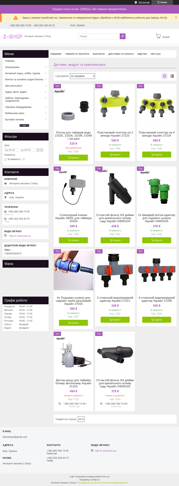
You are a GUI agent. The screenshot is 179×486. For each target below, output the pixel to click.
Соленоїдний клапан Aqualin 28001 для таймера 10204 (73, 218)
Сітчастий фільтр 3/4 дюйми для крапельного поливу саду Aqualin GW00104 (115, 218)
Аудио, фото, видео (16, 92)
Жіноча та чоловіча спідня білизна (24, 79)
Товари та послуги (77, 54)
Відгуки (142, 54)
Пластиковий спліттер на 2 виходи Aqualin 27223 (115, 134)
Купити (75, 157)
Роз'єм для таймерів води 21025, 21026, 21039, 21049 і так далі (73, 135)
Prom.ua (105, 476)
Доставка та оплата (121, 54)
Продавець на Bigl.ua (89, 479)
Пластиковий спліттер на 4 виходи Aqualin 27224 (157, 134)
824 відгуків (144, 2)
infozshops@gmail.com (15, 437)
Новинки (55, 54)
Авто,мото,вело (13, 85)
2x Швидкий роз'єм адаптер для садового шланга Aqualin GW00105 (156, 218)
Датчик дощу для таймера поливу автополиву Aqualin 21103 (73, 383)
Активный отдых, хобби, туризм (22, 73)
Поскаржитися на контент (89, 483)
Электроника (12, 67)
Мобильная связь (14, 113)
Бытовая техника (14, 119)
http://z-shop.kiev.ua (19, 236)
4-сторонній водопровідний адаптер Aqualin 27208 (156, 299)
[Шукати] (123, 36)
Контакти (99, 54)
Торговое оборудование (18, 107)
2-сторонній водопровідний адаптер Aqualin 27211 (115, 299)
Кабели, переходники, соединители (17, 99)
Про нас (156, 54)
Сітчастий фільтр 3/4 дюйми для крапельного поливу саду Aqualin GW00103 (115, 383)
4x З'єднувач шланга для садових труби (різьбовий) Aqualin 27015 (73, 300)
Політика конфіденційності (115, 483)
